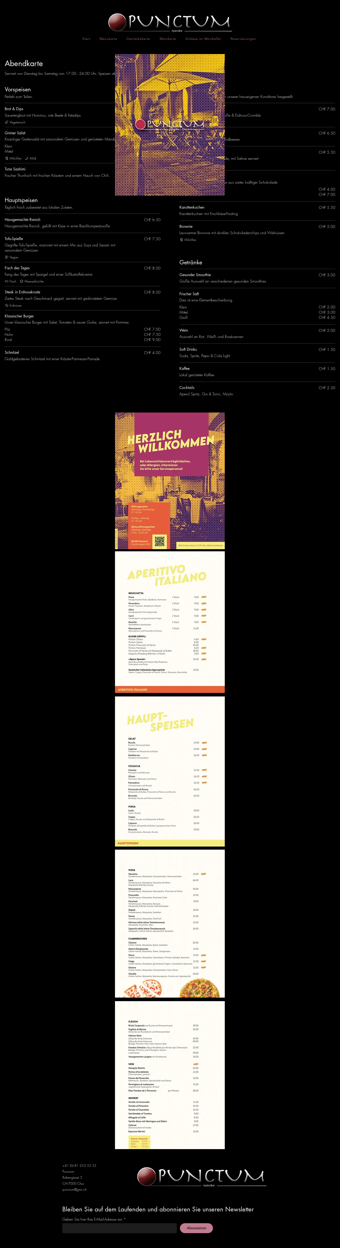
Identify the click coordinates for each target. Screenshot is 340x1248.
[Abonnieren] (196, 1228)
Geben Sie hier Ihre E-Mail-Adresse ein (92, 1219)
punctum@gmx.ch (75, 1189)
